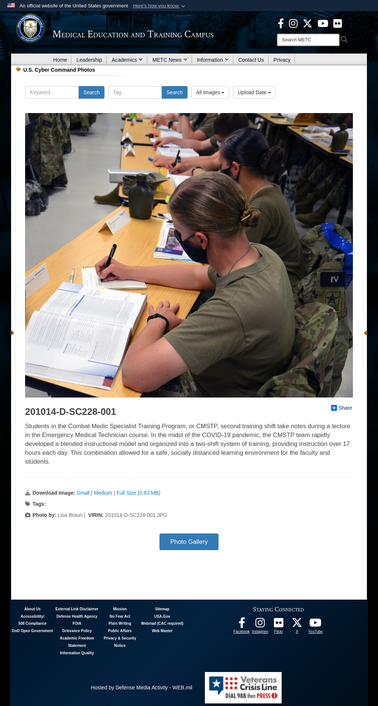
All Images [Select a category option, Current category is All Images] (210, 92)
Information (213, 60)
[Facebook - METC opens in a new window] (281, 23)
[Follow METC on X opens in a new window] (297, 625)
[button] (159, 6)
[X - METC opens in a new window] (307, 23)
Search (91, 92)
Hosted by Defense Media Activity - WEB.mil (141, 687)
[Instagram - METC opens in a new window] (293, 23)
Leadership (89, 60)
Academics (127, 60)
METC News (170, 60)
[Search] (308, 40)
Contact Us (251, 60)
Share (341, 408)
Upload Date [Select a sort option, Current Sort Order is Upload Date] (254, 92)
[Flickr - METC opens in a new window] (337, 23)
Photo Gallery (189, 541)
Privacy (282, 60)
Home (60, 60)
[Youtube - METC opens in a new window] (322, 23)
